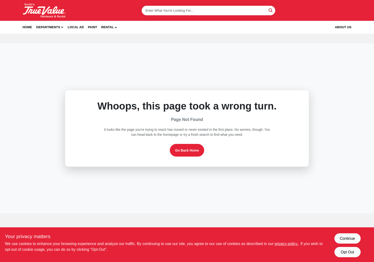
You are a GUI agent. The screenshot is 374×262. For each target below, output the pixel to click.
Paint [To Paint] (92, 27)
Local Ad (76, 27)
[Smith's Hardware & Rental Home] (44, 10)
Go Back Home (187, 150)
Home (27, 27)
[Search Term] (208, 10)
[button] (109, 27)
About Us (343, 27)
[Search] (270, 10)
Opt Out (347, 252)
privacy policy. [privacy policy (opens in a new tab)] (286, 244)
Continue (347, 238)
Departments (48, 27)
